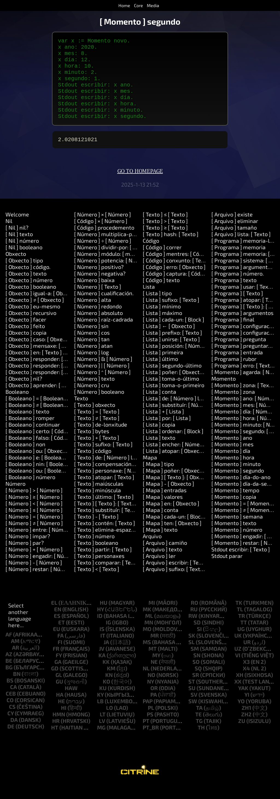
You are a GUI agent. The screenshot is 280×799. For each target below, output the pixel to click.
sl (191, 657)
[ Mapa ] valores (163, 512)
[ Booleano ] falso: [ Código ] (39, 453)
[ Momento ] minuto (236, 479)
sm (195, 664)
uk (238, 650)
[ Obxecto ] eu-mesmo (32, 321)
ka (102, 670)
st (191, 696)
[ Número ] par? (24, 558)
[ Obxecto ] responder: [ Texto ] (43, 374)
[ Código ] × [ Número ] (100, 236)
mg (101, 742)
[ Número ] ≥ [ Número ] (34, 512)
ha (59, 710)
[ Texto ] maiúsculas (98, 499)
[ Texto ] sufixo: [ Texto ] (103, 459)
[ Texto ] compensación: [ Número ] (117, 479)
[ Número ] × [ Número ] (102, 229)
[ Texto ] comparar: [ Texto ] (108, 577)
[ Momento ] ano (231, 453)
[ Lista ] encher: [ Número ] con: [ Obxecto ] (195, 459)
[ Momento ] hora (232, 472)
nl (146, 683)
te (198, 729)
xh (239, 690)
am (15, 656)
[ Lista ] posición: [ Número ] (177, 361)
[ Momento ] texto (233, 538)
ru (194, 624)
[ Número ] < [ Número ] (34, 518)
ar (15, 662)
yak (243, 703)
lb (100, 716)
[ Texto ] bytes (91, 446)
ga (58, 677)
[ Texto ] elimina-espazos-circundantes (123, 545)
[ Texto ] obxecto (94, 420)
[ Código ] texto (161, 295)
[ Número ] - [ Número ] (33, 577)
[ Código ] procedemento (104, 242)
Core (138, 5)
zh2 (246, 729)
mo (147, 644)
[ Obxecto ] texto (25, 288)
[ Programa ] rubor (233, 374)
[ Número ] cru (91, 400)
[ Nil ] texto (19, 249)
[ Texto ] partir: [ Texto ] (103, 564)
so (196, 677)
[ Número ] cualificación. (104, 308)
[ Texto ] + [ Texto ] (96, 453)
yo (241, 716)
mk (147, 624)
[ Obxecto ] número (28, 295)
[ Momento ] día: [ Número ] (245, 426)
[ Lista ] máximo (162, 328)
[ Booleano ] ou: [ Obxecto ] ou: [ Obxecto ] (56, 466)
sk (191, 650)
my (156, 670)
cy (10, 728)
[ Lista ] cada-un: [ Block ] (173, 334)
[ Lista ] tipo (157, 308)
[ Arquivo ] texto (162, 564)
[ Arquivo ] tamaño (234, 242)
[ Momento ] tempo (235, 505)
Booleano (17, 407)
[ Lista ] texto (159, 453)
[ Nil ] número (22, 256)
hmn (58, 729)
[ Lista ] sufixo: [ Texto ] (171, 315)
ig (108, 637)
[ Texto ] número (94, 551)
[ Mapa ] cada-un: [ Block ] (174, 531)
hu (103, 618)
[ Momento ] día (230, 466)
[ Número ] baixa (94, 295)
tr (241, 631)
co (10, 715)
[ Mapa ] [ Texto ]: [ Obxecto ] (178, 492)
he (61, 716)
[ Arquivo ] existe (232, 229)
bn (17, 689)
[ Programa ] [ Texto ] (237, 308)
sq (198, 683)
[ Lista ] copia (159, 439)
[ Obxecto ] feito (25, 341)
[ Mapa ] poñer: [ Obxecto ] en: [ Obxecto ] (193, 485)
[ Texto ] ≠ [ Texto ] (96, 433)
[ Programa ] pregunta (238, 354)
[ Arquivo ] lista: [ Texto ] (241, 249)
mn (148, 637)
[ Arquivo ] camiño (165, 558)
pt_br (151, 742)
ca (13, 702)
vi (237, 670)
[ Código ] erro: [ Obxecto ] (174, 282)
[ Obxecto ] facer (25, 334)
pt (146, 736)
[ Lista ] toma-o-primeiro (173, 400)
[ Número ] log (91, 367)
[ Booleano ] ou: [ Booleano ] (39, 485)
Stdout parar (227, 571)
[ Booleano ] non (25, 459)
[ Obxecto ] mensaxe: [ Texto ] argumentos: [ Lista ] (67, 361)
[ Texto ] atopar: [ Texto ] (104, 492)
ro (194, 618)
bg (9, 682)
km (111, 683)
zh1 (246, 723)
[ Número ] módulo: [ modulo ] (110, 269)
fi (60, 657)
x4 (246, 683)
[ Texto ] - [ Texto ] (96, 531)
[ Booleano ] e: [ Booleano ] (38, 472)
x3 (246, 677)
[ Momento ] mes (232, 459)
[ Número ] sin (91, 341)
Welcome (17, 229)
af (8, 649)
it (102, 650)
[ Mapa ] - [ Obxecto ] (168, 499)
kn (109, 690)
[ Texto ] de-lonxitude (100, 439)
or (154, 703)
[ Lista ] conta (159, 407)
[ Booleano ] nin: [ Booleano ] (40, 479)
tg (199, 736)
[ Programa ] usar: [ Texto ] (243, 302)
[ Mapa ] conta (160, 525)
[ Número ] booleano (99, 407)
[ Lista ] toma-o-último (171, 393)
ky (100, 710)
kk (106, 677)
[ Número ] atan (93, 361)
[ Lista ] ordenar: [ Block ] (173, 446)
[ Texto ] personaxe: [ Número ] (112, 485)
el (54, 618)
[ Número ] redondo (98, 321)
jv (101, 664)
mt (152, 664)
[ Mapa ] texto (160, 545)
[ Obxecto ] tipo (24, 275)
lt (103, 729)
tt (243, 637)
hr (56, 736)
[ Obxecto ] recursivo (30, 328)
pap (148, 716)
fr (56, 664)
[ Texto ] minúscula (97, 505)
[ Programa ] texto (233, 295)
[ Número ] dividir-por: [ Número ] (115, 262)
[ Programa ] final (232, 334)
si (199, 644)
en (57, 624)
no (151, 690)
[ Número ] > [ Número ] (34, 505)
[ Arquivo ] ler (159, 571)
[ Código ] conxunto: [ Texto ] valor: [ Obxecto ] (199, 275)
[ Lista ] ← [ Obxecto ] (169, 341)
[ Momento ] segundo (237, 485)
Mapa (150, 472)
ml (149, 631)
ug (241, 644)
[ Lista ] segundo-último (172, 380)
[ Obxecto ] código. (28, 282)
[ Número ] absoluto (98, 328)
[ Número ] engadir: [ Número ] (42, 571)
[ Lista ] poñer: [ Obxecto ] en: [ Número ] (192, 387)
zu (241, 736)
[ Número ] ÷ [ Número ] (102, 256)
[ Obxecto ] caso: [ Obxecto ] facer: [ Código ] (59, 354)
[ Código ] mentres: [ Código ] (177, 269)
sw (192, 716)
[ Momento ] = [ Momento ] (244, 518)
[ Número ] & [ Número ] (103, 374)
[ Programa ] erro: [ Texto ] (243, 380)
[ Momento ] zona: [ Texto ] (244, 400)
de (10, 741)
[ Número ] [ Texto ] (97, 302)
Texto (81, 413)
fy (59, 670)
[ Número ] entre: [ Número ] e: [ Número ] (56, 545)
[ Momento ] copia (233, 512)
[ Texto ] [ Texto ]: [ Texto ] (106, 518)
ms (147, 657)
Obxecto (15, 269)
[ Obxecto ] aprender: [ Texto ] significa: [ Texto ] (64, 400)
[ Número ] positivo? (99, 282)
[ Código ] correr (162, 262)
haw (71, 703)
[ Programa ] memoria (238, 262)
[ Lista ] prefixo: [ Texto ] (172, 348)
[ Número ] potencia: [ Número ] (112, 275)
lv (102, 736)
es (57, 631)
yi (246, 710)
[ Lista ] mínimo (162, 321)
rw (192, 631)
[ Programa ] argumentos (242, 328)
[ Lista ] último (160, 374)
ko (106, 696)
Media (153, 5)
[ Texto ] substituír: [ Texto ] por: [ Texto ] (123, 525)
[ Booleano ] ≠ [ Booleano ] (37, 420)
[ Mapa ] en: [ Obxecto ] (171, 518)
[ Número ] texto (94, 393)
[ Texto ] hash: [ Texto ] (171, 249)
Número (15, 499)
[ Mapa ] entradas (164, 505)
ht (54, 742)
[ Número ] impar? (27, 551)
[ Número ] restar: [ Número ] (40, 584)
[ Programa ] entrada (237, 367)
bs (10, 695)
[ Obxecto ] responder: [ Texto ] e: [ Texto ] (56, 380)
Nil (8, 236)
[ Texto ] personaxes (99, 571)
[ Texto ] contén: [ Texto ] (104, 538)
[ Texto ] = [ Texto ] (96, 426)
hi (63, 723)
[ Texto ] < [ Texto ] (96, 584)
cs (12, 722)
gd (55, 683)
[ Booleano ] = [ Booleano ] (37, 413)
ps (150, 729)
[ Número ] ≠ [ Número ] (34, 538)
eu (56, 644)
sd (197, 637)
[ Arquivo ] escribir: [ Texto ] (176, 577)
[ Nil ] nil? (16, 242)
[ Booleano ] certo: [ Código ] (39, 446)
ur (247, 657)
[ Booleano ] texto (27, 426)
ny (150, 696)
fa (60, 650)
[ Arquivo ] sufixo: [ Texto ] (174, 584)
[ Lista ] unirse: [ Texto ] (171, 354)
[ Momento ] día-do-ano (240, 492)
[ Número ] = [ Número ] (34, 531)
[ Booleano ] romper (29, 433)
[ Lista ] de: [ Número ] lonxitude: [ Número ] (196, 413)
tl (240, 624)
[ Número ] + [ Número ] (34, 564)
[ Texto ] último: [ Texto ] (104, 512)
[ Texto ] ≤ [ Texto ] (165, 229)
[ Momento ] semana (237, 531)
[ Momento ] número (236, 545)
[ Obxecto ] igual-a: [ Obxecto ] (42, 308)
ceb (11, 708)
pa (153, 710)
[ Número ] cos (92, 348)
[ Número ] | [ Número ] (102, 380)
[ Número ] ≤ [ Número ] (34, 525)
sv (194, 710)
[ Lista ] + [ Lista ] (163, 426)
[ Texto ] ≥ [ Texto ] (165, 242)
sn (196, 670)
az (8, 669)
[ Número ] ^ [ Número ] (102, 387)
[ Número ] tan (92, 354)
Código (151, 256)
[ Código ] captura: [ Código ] (177, 288)
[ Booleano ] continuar (32, 439)
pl (151, 723)
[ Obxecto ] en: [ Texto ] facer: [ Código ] (53, 367)
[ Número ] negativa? (100, 288)
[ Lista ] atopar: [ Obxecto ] (175, 466)
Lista (149, 302)
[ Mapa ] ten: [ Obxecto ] (172, 538)
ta (199, 723)
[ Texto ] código (92, 466)
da (14, 735)
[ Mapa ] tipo (158, 479)
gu (59, 696)
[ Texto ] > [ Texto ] (165, 236)
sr (195, 690)
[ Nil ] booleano (23, 262)
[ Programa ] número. (237, 288)
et (61, 637)
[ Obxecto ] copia (25, 348)
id (100, 631)
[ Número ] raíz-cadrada (103, 334)
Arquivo (152, 551)
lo (109, 723)
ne (154, 677)
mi (151, 618)
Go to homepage (140, 186)
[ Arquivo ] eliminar (234, 236)
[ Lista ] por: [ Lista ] (167, 433)
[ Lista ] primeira (163, 367)
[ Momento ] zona (233, 407)
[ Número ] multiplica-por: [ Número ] (120, 249)
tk (238, 618)
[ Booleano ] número (30, 492)
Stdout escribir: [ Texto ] (240, 564)
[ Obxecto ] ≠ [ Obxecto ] (34, 315)
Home (124, 5)
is (102, 644)
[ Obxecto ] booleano (30, 302)
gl (59, 690)
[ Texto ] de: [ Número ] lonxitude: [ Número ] (128, 472)
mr (154, 650)
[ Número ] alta (92, 315)
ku (103, 703)
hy (100, 624)
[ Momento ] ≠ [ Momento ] (244, 525)
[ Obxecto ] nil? (23, 393)
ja (106, 657)
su (192, 703)
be (8, 676)
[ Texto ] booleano (96, 558)
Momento (223, 393)
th (201, 742)
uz (237, 664)
